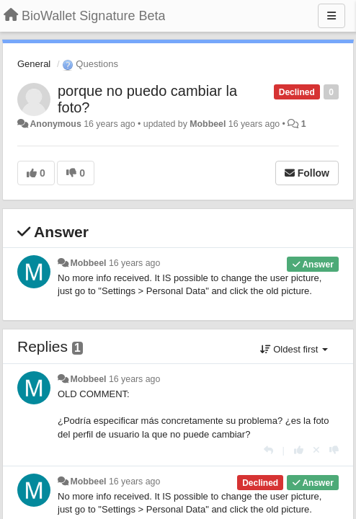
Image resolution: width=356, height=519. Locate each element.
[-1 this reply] (334, 450)
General (33, 63)
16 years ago (134, 263)
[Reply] (268, 450)
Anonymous (55, 124)
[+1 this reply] (298, 450)
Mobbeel (208, 124)
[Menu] (331, 16)
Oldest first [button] (294, 349)
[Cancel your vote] (316, 450)
